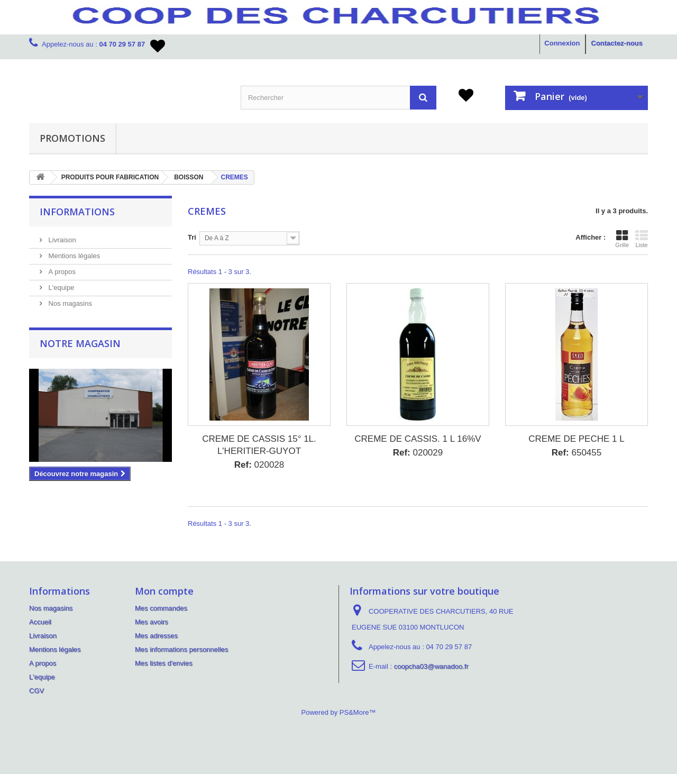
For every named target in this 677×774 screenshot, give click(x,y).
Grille (622, 238)
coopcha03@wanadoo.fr (431, 666)
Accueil (40, 622)
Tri (192, 237)
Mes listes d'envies (164, 663)
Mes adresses (156, 636)
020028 (259, 465)
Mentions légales (73, 256)
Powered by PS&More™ (338, 712)
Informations (77, 211)
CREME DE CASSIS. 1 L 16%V (417, 439)
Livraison (61, 240)
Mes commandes (161, 608)
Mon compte (164, 591)
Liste (641, 238)
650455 (577, 453)
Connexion (562, 43)
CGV (36, 691)
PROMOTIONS (72, 138)
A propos (61, 272)
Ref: (243, 465)
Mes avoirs (151, 622)
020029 (418, 453)
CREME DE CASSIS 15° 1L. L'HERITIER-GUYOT (259, 445)
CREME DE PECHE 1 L (576, 439)
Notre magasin (80, 343)
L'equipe (60, 288)
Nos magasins (69, 303)
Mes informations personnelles (181, 649)
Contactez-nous (617, 43)
